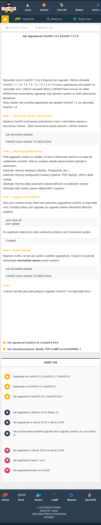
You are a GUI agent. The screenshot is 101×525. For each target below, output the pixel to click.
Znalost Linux (18, 27)
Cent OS (47, 27)
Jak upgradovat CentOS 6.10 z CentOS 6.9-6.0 (32, 342)
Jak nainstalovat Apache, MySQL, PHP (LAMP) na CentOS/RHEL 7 (44, 349)
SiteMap (49, 517)
